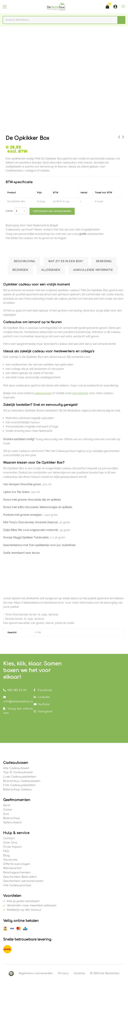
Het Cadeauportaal (17, 885)
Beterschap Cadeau (17, 789)
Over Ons (10, 842)
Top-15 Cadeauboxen (18, 772)
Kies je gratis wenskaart (23, 901)
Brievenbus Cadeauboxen (21, 781)
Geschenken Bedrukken (20, 876)
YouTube (42, 704)
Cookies (79, 973)
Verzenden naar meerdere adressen (31, 905)
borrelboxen (80, 393)
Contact (9, 838)
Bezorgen (20, 269)
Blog (6, 855)
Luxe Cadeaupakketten (19, 776)
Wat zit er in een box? (65, 261)
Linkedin (42, 697)
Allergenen (50, 269)
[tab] (25, 261)
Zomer (7, 809)
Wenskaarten (12, 868)
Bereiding (104, 261)
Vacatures (10, 859)
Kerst (6, 805)
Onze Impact (12, 846)
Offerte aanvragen (16, 864)
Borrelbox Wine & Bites (123, 139)
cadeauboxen (43, 393)
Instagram (43, 711)
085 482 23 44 (14, 690)
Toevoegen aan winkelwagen (52, 211)
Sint (6, 814)
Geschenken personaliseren (23, 881)
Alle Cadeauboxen (16, 768)
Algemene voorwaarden (36, 973)
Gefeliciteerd (12, 822)
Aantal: (9, 211)
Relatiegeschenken (17, 872)
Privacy (63, 973)
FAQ (6, 851)
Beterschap (11, 818)
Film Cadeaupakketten (19, 785)
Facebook (43, 690)
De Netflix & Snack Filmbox (119, 139)
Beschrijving (24, 261)
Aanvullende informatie (93, 269)
